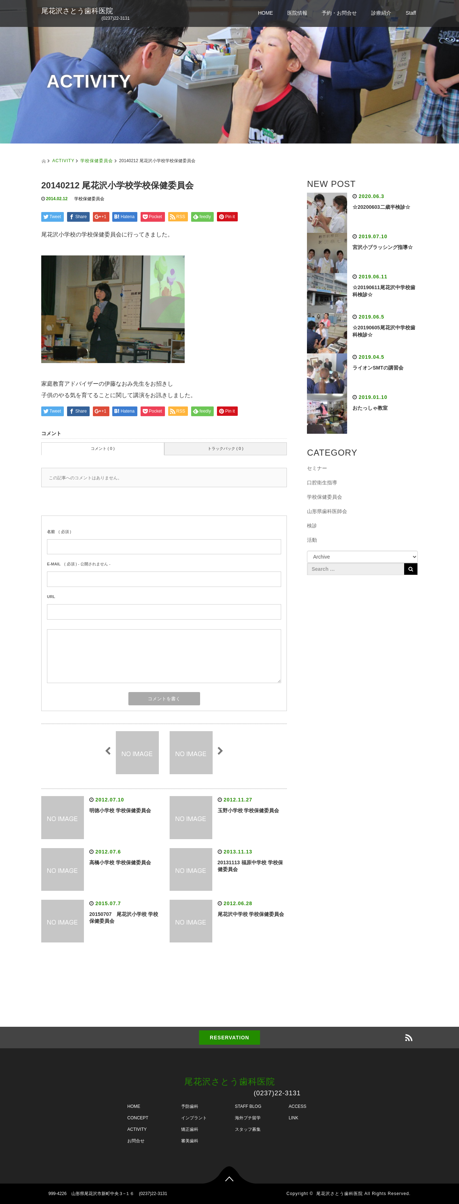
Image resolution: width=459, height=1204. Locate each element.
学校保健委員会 (96, 160)
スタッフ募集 (248, 1129)
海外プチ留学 (248, 1117)
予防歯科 (189, 1106)
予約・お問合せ (339, 13)
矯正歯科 (189, 1129)
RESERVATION (229, 1037)
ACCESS (297, 1106)
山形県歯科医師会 (327, 511)
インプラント (194, 1117)
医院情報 (297, 13)
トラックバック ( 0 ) (225, 448)
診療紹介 (381, 13)
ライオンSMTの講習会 (377, 368)
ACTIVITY (63, 160)
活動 (312, 540)
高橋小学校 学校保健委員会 (120, 862)
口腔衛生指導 (322, 482)
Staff (411, 13)
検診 (312, 525)
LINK (293, 1117)
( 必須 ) (59, 532)
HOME (265, 13)
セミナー (317, 468)
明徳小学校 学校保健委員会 (120, 810)
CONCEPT (137, 1117)
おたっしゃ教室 (370, 408)
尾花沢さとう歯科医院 (77, 11)
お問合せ (136, 1140)
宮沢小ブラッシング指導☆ (382, 247)
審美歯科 (189, 1140)
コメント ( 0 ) (103, 448)
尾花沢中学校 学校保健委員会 (251, 914)
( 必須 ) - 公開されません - (78, 564)
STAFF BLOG (248, 1106)
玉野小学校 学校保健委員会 (248, 810)
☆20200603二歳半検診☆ (381, 207)
